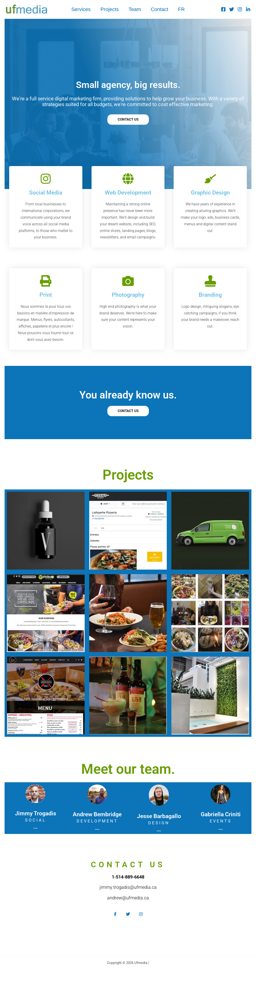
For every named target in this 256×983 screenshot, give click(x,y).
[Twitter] (231, 9)
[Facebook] (223, 9)
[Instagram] (240, 9)
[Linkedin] (248, 9)
